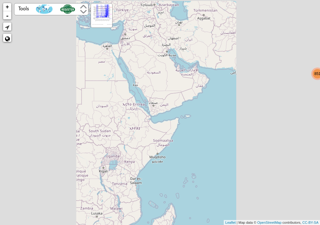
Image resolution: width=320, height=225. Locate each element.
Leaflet (230, 222)
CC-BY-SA (310, 222)
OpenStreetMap (269, 222)
